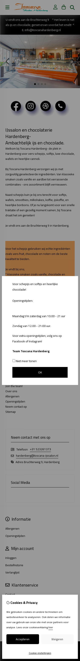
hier (50, 627)
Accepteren (22, 639)
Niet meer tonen (24, 361)
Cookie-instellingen (40, 653)
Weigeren (57, 639)
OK (40, 372)
